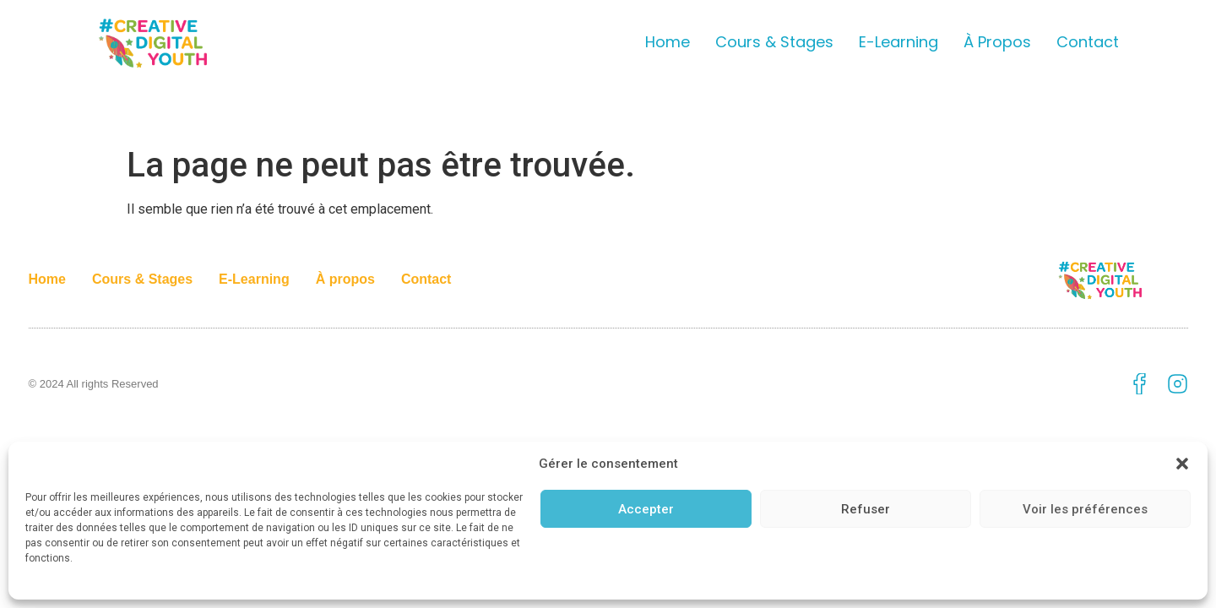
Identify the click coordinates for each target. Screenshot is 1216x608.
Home (667, 41)
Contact (1087, 41)
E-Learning (898, 41)
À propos (997, 41)
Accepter (646, 509)
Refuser (865, 509)
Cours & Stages (774, 41)
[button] (1182, 463)
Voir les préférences (1085, 509)
